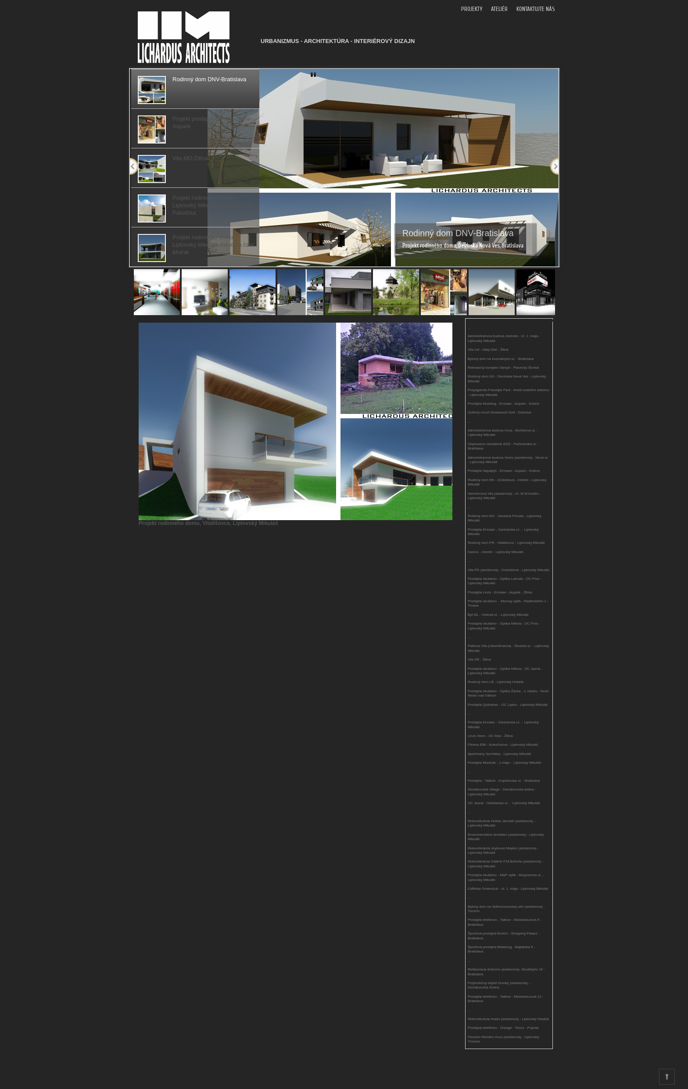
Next (554, 166)
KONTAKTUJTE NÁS (535, 9)
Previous (134, 166)
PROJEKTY (471, 9)
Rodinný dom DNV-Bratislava (458, 233)
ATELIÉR (499, 9)
